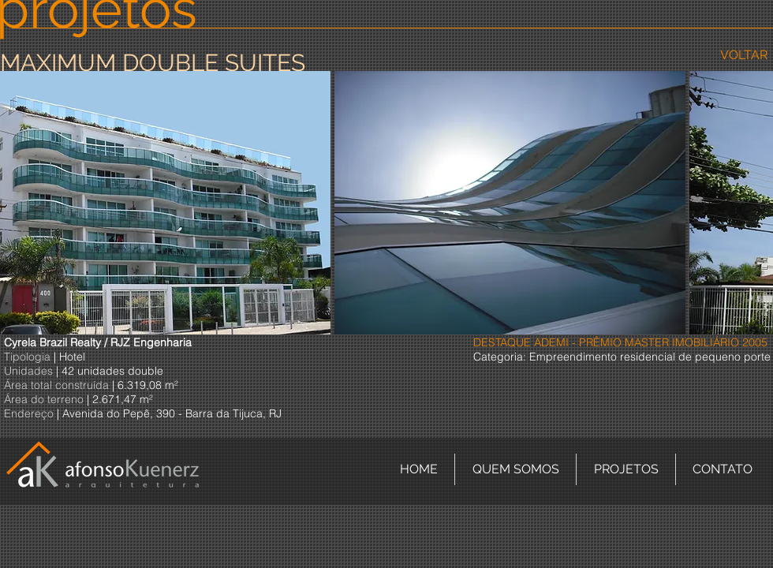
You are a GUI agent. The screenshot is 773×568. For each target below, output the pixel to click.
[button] (165, 202)
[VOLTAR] (743, 55)
